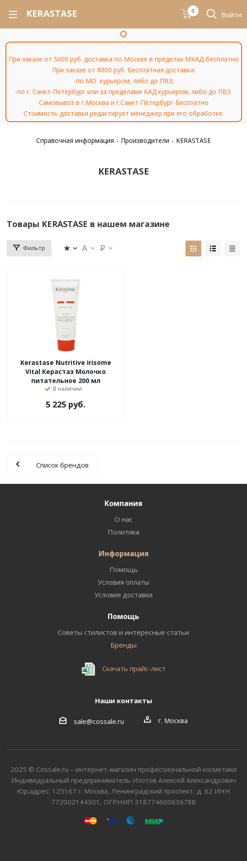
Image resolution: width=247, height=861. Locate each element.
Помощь (123, 569)
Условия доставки (123, 594)
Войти (231, 14)
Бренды (123, 644)
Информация (124, 553)
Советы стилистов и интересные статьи (123, 632)
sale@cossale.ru (99, 721)
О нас (123, 519)
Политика (123, 531)
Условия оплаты (123, 582)
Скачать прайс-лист (133, 668)
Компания (123, 503)
